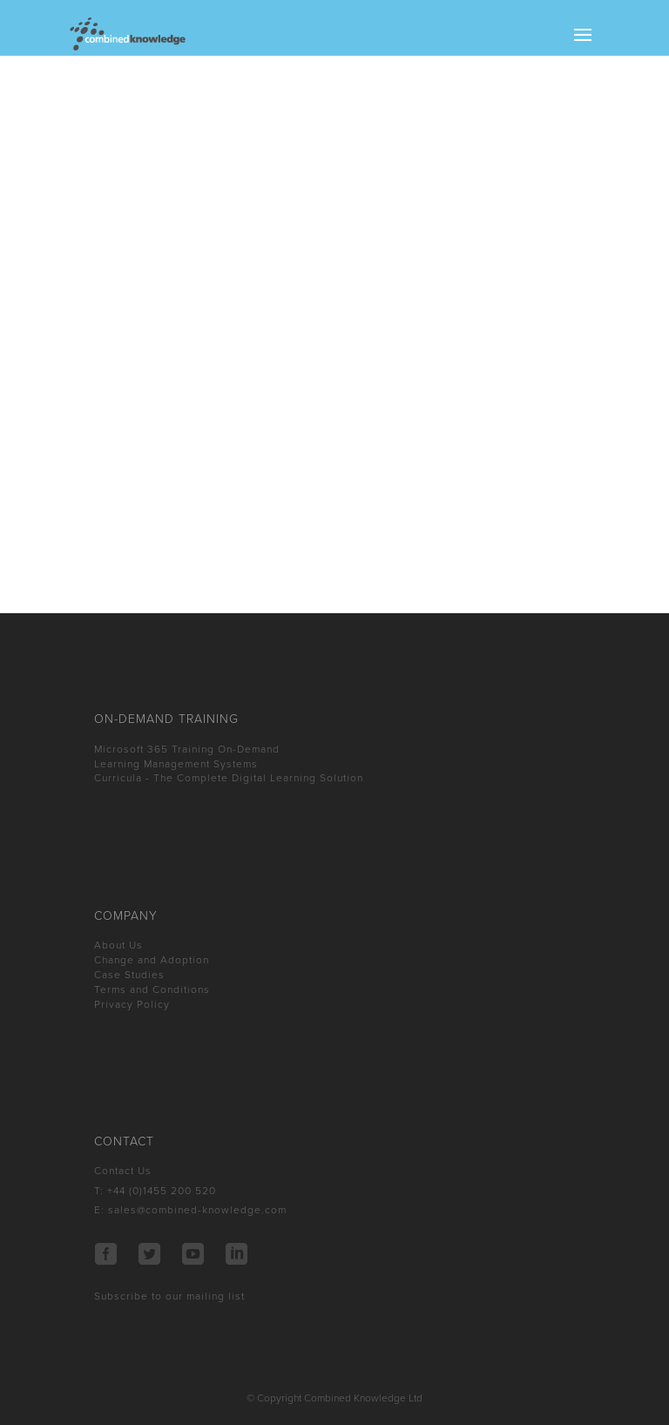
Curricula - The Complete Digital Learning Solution (228, 778)
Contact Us (123, 1171)
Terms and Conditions (152, 989)
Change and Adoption (151, 960)
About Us (118, 945)
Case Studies (129, 975)
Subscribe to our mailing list (169, 1296)
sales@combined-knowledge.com (197, 1210)
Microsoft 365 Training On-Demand (187, 749)
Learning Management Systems (176, 764)
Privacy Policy (132, 1004)
